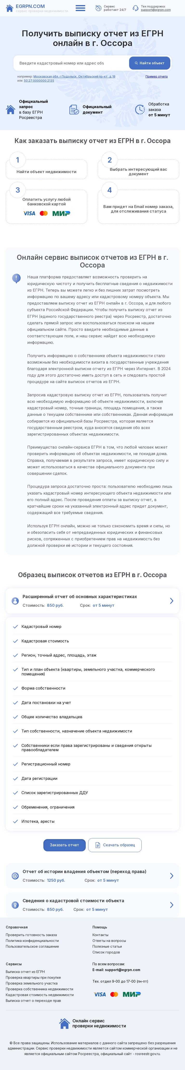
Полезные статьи (107, 947)
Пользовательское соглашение (32, 947)
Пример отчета (156, 76)
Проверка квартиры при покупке (33, 977)
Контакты (100, 935)
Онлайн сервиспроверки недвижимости (92, 1023)
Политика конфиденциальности (32, 941)
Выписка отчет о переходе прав (33, 1001)
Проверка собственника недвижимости (39, 989)
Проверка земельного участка (32, 983)
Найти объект (150, 63)
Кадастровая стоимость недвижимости (40, 995)
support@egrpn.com (156, 10)
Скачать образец (116, 845)
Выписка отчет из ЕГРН (25, 972)
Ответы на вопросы (109, 941)
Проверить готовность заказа (31, 935)
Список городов (106, 952)
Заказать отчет (63, 845)
